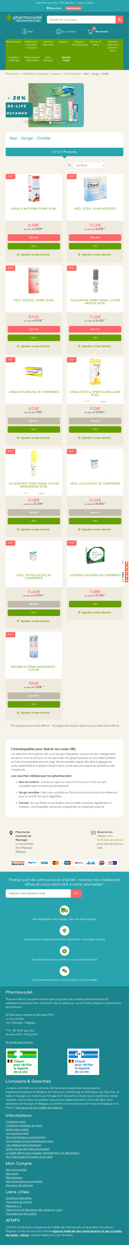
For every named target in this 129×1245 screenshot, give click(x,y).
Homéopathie (72, 73)
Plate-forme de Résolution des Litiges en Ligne (34, 1209)
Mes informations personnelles (24, 1181)
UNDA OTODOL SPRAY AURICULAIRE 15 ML (95, 394)
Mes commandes (16, 1169)
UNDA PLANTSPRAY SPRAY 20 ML (34, 208)
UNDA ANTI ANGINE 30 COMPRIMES (34, 392)
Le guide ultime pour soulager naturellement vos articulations (42, 1153)
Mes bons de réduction (19, 1185)
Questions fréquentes (19, 1198)
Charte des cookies (17, 1129)
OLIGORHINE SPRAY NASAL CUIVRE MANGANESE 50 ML (34, 485)
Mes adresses (14, 1177)
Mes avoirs (12, 1173)
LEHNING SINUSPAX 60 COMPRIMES (95, 575)
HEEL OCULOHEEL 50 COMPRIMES (95, 483)
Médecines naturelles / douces (41, 73)
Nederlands (73, 8)
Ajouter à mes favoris (35, 254)
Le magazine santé (17, 1133)
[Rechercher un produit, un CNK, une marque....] (119, 19)
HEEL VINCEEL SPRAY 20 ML (34, 300)
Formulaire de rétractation (21, 1213)
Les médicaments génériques (23, 1145)
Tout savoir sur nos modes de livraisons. (39, 1107)
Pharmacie (12, 73)
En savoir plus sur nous (19, 1042)
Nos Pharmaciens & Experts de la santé (29, 1156)
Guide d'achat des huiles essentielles (28, 1149)
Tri (69, 165)
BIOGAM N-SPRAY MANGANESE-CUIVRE (34, 668)
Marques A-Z (14, 1206)
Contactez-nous (15, 1121)
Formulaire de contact (19, 1202)
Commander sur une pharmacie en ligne (29, 1141)
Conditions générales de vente (24, 1125)
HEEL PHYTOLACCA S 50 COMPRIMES (34, 577)
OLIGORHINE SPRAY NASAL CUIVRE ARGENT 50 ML (95, 302)
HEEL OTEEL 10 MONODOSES (95, 208)
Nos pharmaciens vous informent (26, 1137)
